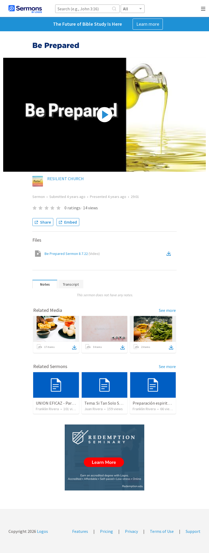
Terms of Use (162, 531)
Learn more (147, 24)
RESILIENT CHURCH (65, 178)
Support (193, 531)
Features (80, 531)
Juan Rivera (93, 408)
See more (167, 310)
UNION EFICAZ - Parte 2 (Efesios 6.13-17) (72, 403)
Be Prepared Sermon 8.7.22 (72, 253)
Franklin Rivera (47, 408)
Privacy (131, 531)
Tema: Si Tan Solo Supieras (108, 403)
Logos (42, 531)
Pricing (106, 531)
